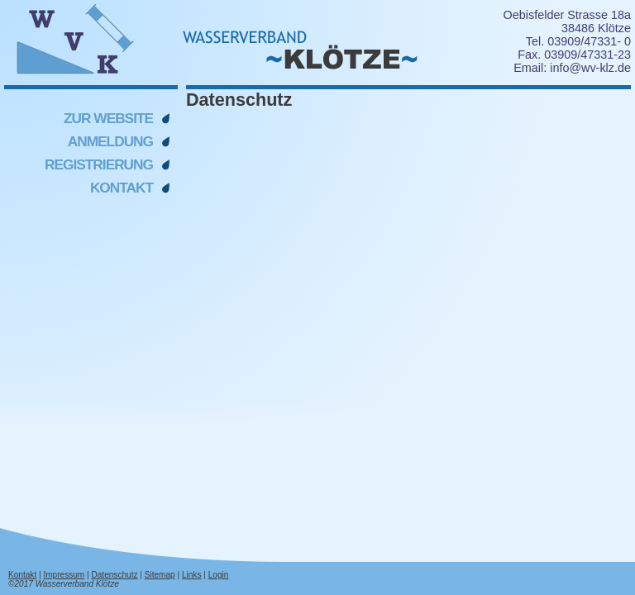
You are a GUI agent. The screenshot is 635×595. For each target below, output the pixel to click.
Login (218, 574)
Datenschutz (114, 574)
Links (192, 574)
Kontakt (121, 187)
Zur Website (108, 118)
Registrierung (99, 164)
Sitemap (160, 574)
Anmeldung (110, 141)
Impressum (63, 574)
